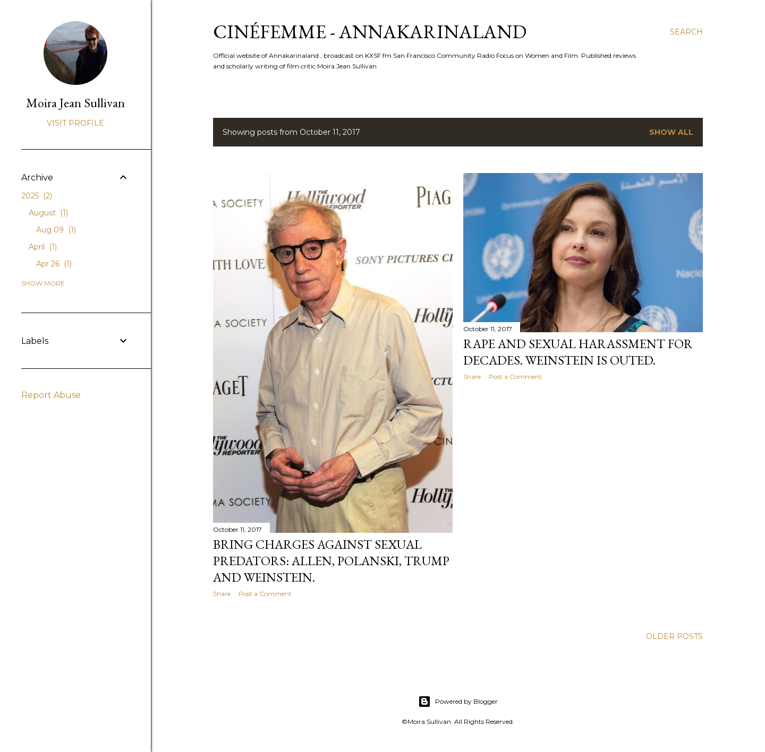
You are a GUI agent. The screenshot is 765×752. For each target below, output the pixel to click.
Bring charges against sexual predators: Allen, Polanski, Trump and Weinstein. (331, 560)
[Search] (686, 32)
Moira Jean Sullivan (75, 102)
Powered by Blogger (458, 701)
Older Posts (674, 636)
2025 (36, 196)
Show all (671, 132)
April (43, 247)
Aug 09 (56, 230)
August (48, 213)
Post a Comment (265, 594)
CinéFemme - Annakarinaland (369, 31)
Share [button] (222, 594)
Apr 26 (54, 264)
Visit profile (75, 123)
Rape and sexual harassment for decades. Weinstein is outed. (578, 351)
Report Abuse (51, 395)
